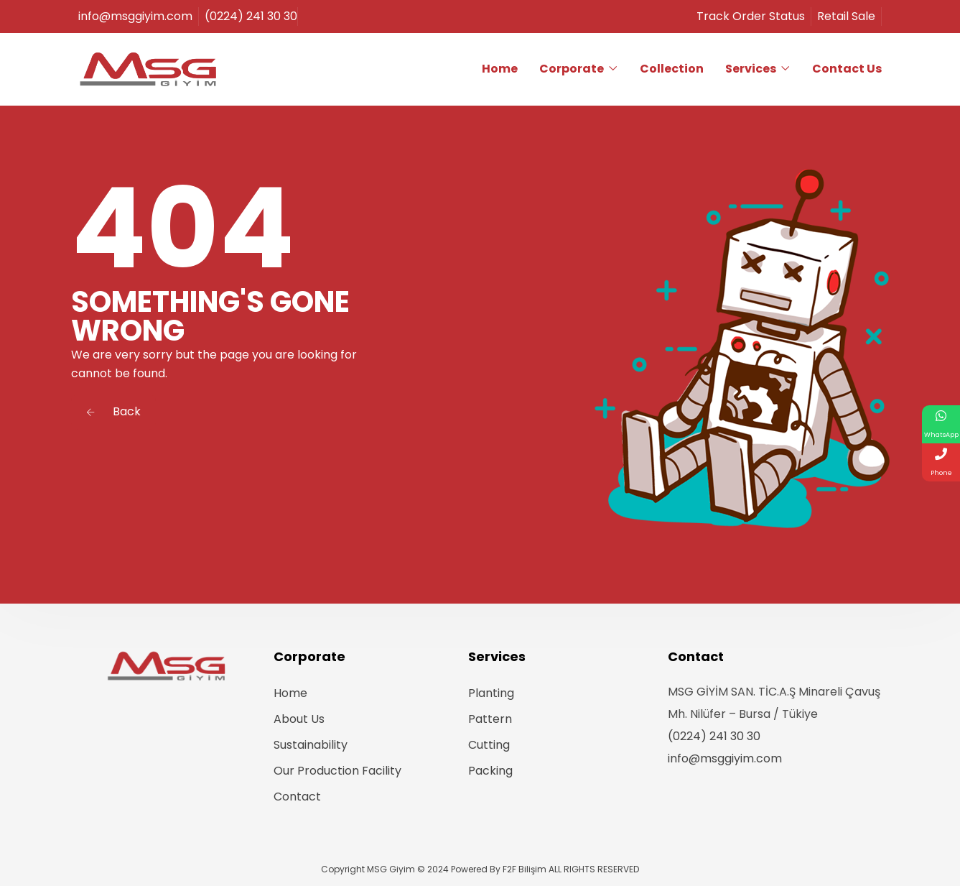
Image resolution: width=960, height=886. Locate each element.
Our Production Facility (337, 770)
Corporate (571, 68)
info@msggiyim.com (725, 758)
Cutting (489, 745)
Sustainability (311, 745)
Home (500, 68)
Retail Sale (849, 16)
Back (113, 411)
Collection (672, 68)
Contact (297, 796)
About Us (299, 719)
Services (750, 68)
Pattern (490, 719)
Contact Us (847, 68)
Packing (490, 770)
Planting (491, 693)
